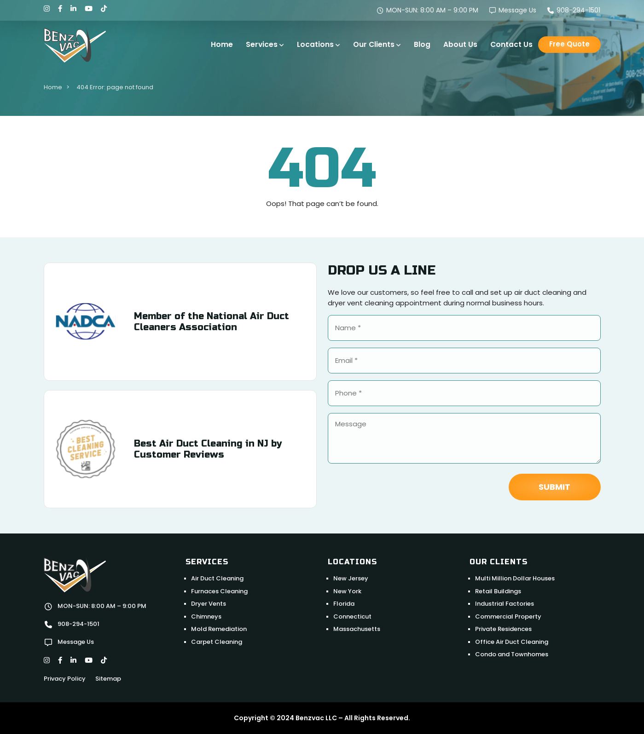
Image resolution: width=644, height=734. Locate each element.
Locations (315, 44)
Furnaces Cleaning (219, 591)
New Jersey (350, 578)
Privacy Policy (65, 678)
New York (347, 591)
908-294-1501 (573, 10)
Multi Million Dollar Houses (515, 578)
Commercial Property (508, 616)
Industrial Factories (504, 603)
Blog (422, 44)
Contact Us (511, 44)
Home (222, 44)
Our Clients (374, 44)
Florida (343, 603)
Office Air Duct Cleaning (511, 641)
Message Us (512, 10)
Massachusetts (356, 629)
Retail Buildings (498, 591)
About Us (460, 44)
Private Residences (503, 629)
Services (262, 44)
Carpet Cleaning (216, 641)
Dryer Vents (208, 603)
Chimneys (206, 616)
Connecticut (352, 616)
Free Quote (569, 44)
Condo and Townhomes (511, 654)
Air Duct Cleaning (217, 578)
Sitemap (108, 678)
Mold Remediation (219, 629)
